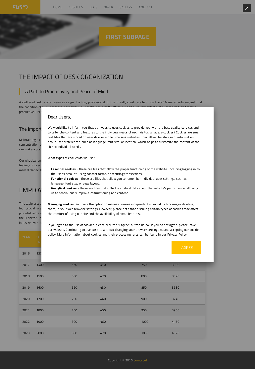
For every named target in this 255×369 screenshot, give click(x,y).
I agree (186, 247)
